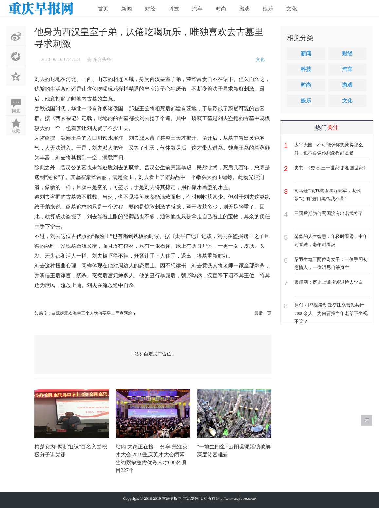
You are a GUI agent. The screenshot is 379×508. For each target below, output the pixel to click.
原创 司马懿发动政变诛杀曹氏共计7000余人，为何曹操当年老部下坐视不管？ (331, 313)
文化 (291, 8)
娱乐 (268, 8)
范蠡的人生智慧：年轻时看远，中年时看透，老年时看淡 (331, 240)
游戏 (244, 8)
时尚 (221, 8)
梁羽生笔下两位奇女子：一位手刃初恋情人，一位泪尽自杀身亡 (331, 263)
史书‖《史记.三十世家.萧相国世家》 (331, 167)
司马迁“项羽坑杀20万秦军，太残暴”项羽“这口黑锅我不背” (327, 194)
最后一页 (262, 313)
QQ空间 (16, 76)
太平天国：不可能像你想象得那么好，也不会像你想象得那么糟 (328, 148)
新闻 (126, 8)
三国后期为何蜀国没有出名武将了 (328, 213)
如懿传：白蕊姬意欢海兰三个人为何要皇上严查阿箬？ (85, 313)
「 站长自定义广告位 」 (153, 354)
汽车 (197, 8)
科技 (174, 8)
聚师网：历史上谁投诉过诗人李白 (328, 282)
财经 (150, 8)
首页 (103, 8)
